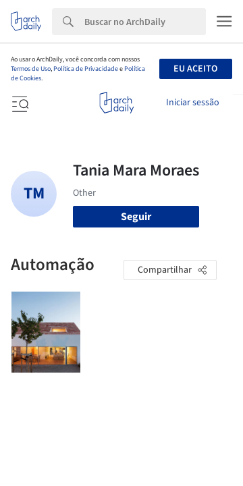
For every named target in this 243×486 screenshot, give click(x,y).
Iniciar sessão (192, 102)
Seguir (136, 216)
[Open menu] (19, 102)
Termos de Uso (31, 69)
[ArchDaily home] (116, 102)
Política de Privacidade (85, 69)
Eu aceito (195, 69)
